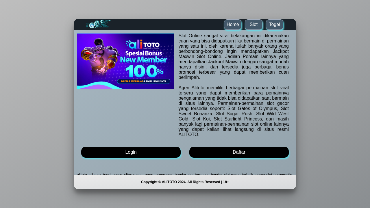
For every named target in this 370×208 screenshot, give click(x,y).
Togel (274, 24)
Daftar (239, 152)
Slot (254, 24)
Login (130, 152)
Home (233, 24)
